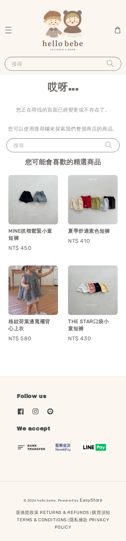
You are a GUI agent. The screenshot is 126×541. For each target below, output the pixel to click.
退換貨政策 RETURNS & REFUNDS (52, 512)
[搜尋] (110, 63)
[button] (8, 30)
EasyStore (91, 500)
